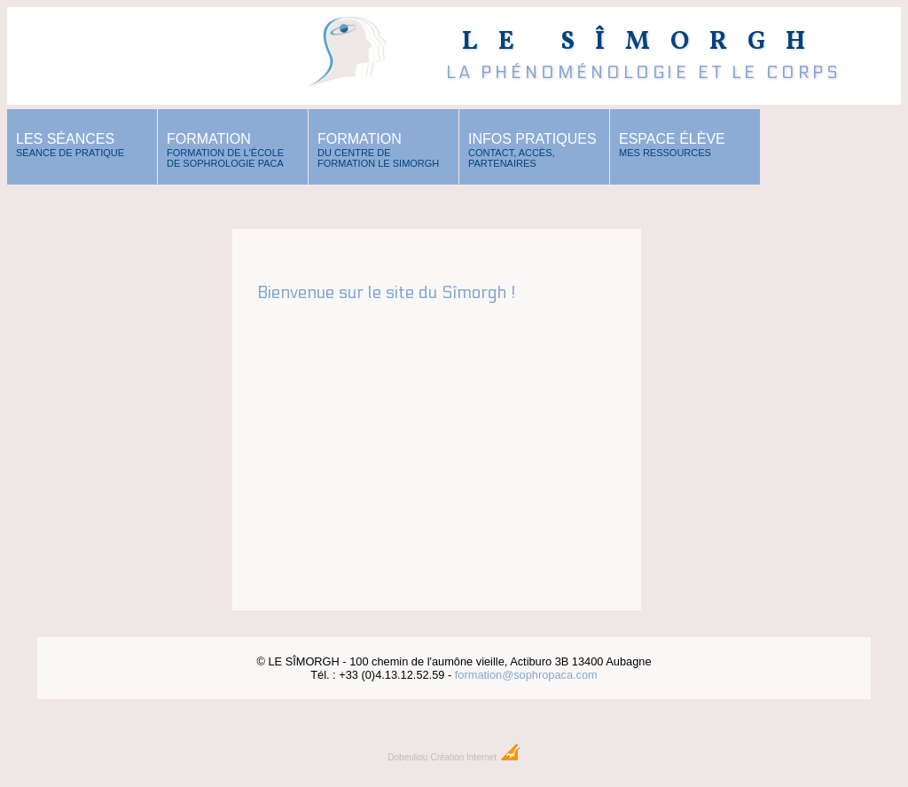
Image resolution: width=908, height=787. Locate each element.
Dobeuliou (407, 757)
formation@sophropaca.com (526, 674)
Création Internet (475, 757)
